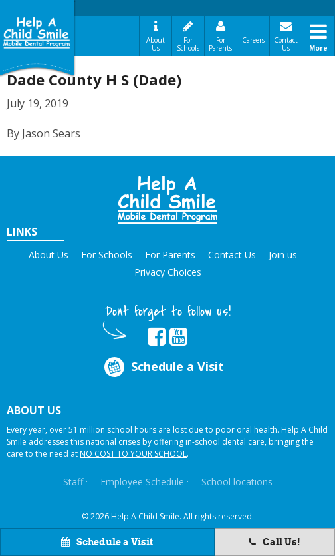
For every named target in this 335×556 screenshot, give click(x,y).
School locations (237, 481)
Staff (73, 481)
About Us (155, 44)
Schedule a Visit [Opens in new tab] (163, 366)
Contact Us (286, 44)
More (318, 48)
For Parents (220, 44)
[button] (167, 200)
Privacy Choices (167, 272)
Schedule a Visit (107, 542)
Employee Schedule (142, 481)
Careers (253, 40)
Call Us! (274, 542)
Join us (283, 254)
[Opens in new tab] (157, 337)
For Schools (188, 44)
